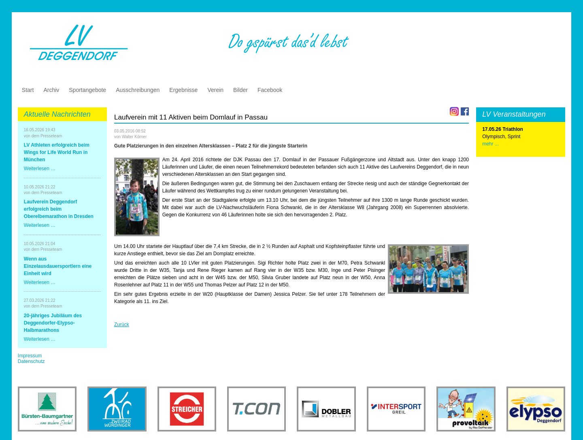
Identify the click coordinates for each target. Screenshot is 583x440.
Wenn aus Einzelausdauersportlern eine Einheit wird (57, 266)
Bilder (240, 90)
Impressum (30, 356)
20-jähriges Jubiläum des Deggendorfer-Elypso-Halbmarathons (53, 323)
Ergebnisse (183, 90)
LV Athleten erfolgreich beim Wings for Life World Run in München (56, 152)
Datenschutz (31, 361)
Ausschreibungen (138, 90)
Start (28, 90)
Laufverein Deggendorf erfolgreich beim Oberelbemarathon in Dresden (59, 209)
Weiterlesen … (39, 168)
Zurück (121, 324)
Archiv (51, 90)
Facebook (269, 90)
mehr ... (490, 144)
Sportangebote (87, 90)
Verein (215, 90)
